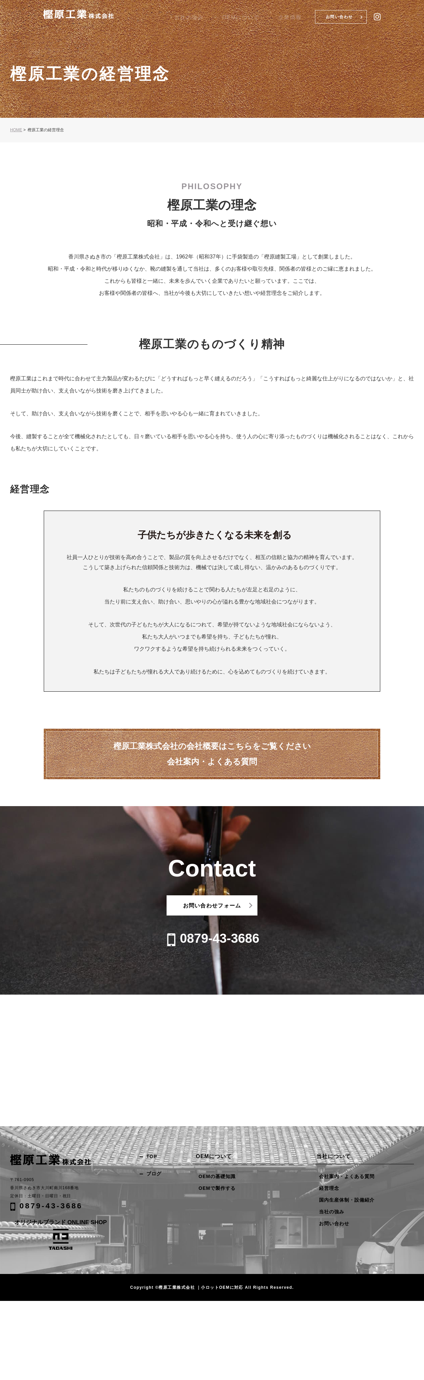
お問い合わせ (339, 16)
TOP (151, 1156)
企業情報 (299, 17)
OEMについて (269, 17)
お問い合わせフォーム (212, 905)
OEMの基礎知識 (217, 1176)
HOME (16, 130)
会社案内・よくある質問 (347, 1176)
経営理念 (329, 1188)
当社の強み (238, 17)
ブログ (154, 1173)
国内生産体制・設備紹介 (347, 1200)
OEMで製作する (217, 1188)
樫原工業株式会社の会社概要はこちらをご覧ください (212, 754)
